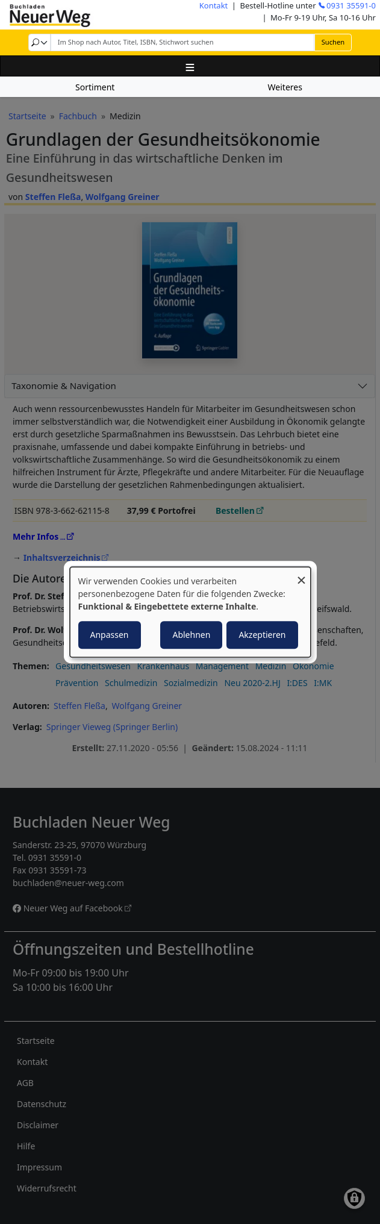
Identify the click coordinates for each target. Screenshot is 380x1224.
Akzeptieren (261, 634)
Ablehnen (191, 634)
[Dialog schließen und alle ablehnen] (302, 574)
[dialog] (190, 612)
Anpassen (109, 634)
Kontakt (213, 5)
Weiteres (285, 87)
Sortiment (94, 87)
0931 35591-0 (351, 5)
